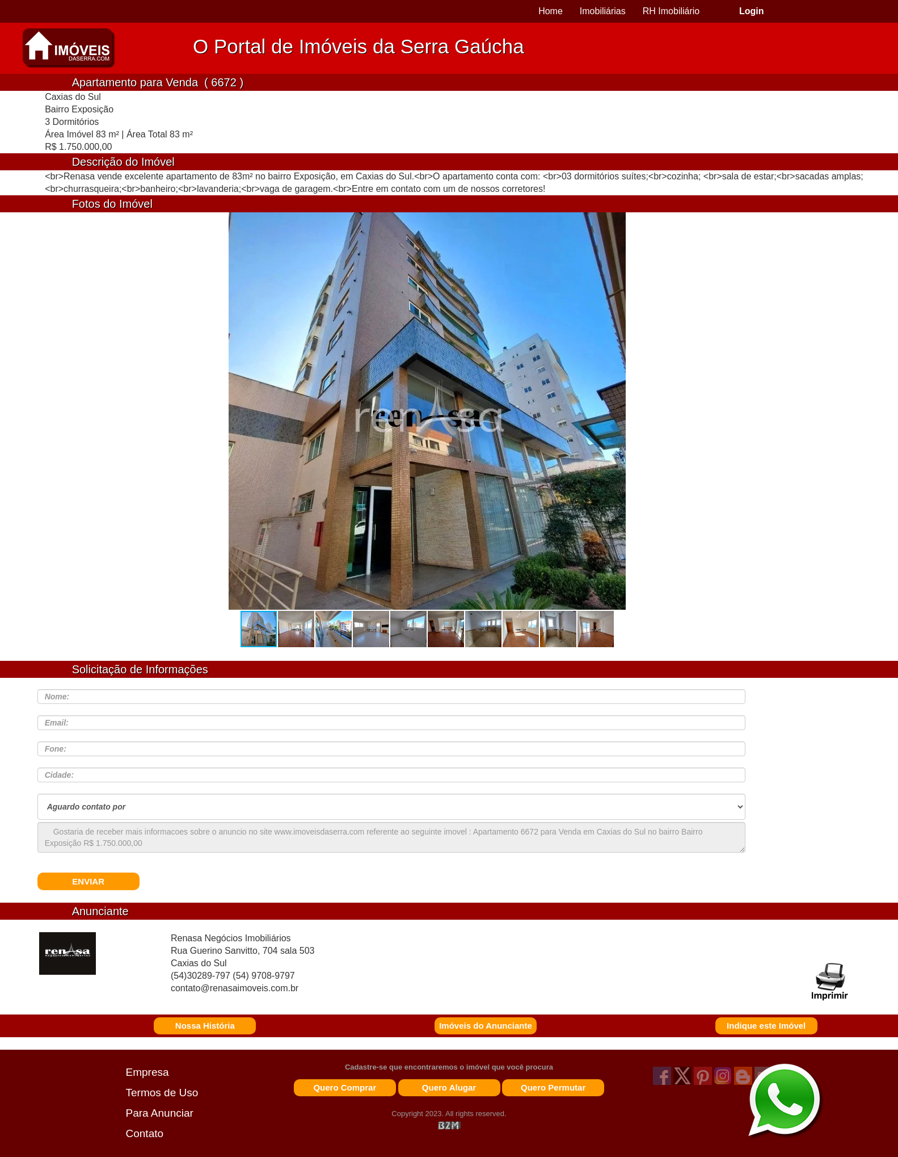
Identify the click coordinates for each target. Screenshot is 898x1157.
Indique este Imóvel (766, 1025)
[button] (613, 416)
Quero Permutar (553, 1087)
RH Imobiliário (671, 11)
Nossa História (205, 1025)
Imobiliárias (603, 11)
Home (550, 11)
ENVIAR (88, 881)
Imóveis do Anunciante (485, 1025)
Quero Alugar (449, 1087)
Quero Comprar (344, 1087)
